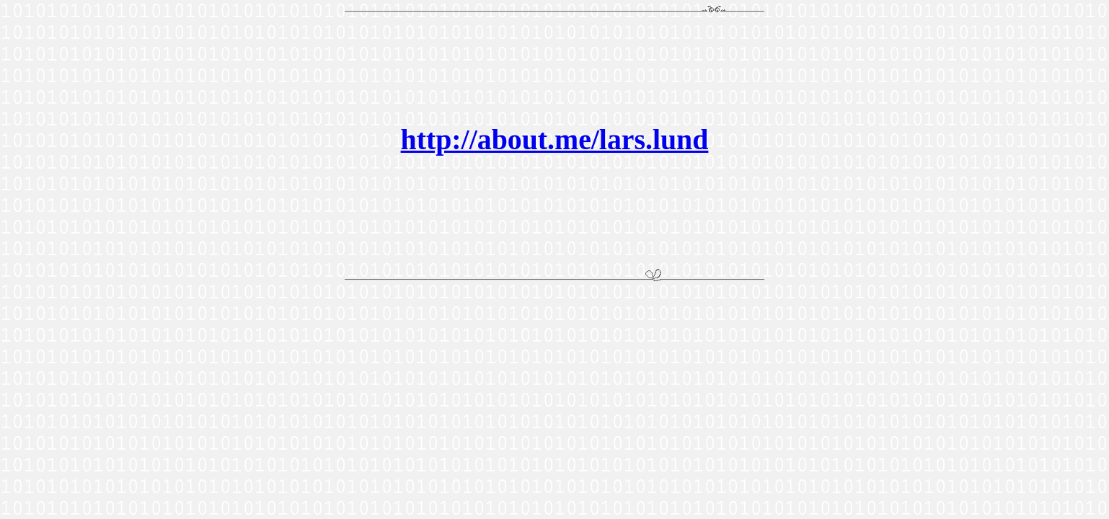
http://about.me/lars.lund (555, 140)
